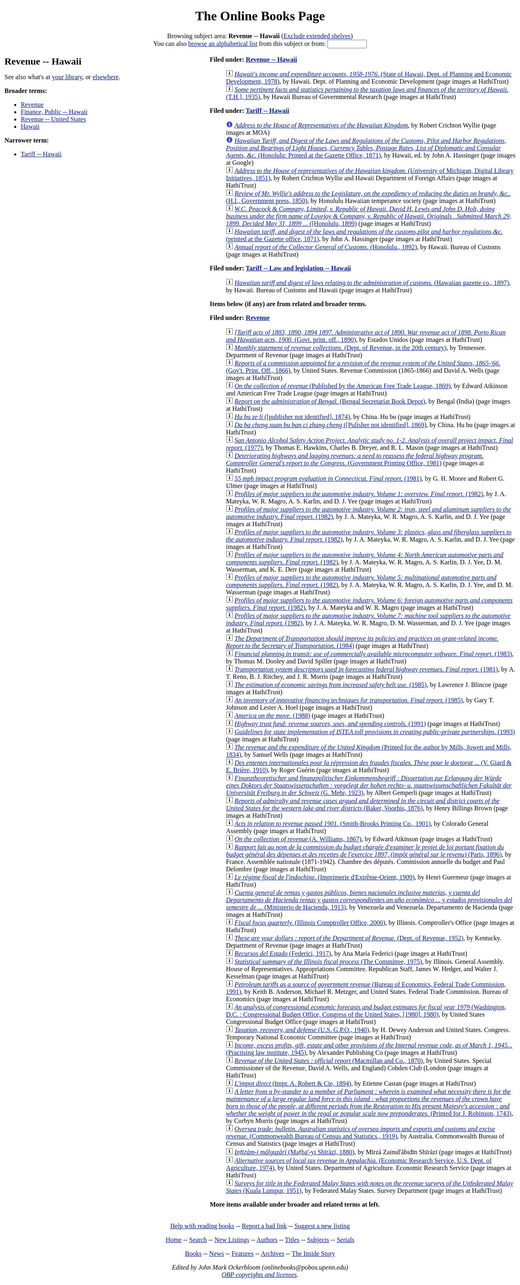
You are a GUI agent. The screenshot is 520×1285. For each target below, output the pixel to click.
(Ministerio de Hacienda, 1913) (369, 900)
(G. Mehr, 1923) (368, 785)
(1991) (330, 723)
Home (174, 1239)
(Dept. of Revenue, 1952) (349, 938)
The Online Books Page (260, 16)
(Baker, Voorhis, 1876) (362, 804)
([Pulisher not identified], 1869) (330, 424)
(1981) (328, 478)
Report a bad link (264, 1225)
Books (193, 1253)
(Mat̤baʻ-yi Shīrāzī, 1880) (294, 1152)
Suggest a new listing (322, 1225)
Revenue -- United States (53, 119)
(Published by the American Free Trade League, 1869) (342, 385)
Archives (272, 1253)
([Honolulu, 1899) (368, 216)
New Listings (231, 1239)
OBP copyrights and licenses (259, 1274)
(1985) (330, 684)
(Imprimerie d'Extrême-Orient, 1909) (324, 877)
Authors (266, 1239)
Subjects (318, 1239)
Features (243, 1253)
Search (198, 1239)
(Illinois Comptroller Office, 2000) (309, 922)
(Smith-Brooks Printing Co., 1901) (332, 823)
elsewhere (106, 76)
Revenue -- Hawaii (271, 59)
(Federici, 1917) (282, 953)
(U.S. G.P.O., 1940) (301, 1029)
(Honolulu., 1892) (325, 247)
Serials (346, 1239)
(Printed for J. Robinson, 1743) (368, 1102)
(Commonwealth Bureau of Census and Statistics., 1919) (360, 1132)
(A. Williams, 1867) (298, 839)
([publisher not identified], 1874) (292, 416)
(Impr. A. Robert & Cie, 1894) (292, 1083)
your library (67, 76)
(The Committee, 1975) (328, 961)
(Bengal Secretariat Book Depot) (329, 401)
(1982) (358, 493)
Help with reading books (202, 1225)
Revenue (32, 104)
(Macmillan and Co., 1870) (328, 1060)
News (216, 1253)
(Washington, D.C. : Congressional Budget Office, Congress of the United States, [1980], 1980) (366, 1011)
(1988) (272, 715)
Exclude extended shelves (317, 35)
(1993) (374, 731)
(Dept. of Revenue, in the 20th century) (340, 347)
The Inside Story (313, 1253)
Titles (292, 1239)
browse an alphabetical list (222, 43)
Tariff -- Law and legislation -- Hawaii (298, 268)
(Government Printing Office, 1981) (354, 459)
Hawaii (30, 126)
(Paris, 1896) (365, 851)
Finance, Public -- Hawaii (54, 111)
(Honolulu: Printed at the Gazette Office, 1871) (366, 148)
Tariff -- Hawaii (41, 154)
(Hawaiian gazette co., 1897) (371, 282)
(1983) (373, 653)
